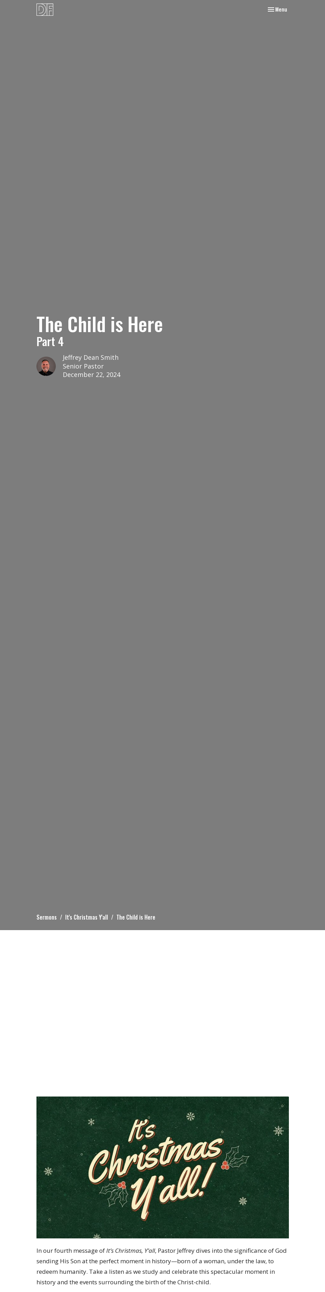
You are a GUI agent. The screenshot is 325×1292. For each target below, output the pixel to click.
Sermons (46, 917)
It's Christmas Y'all (86, 917)
